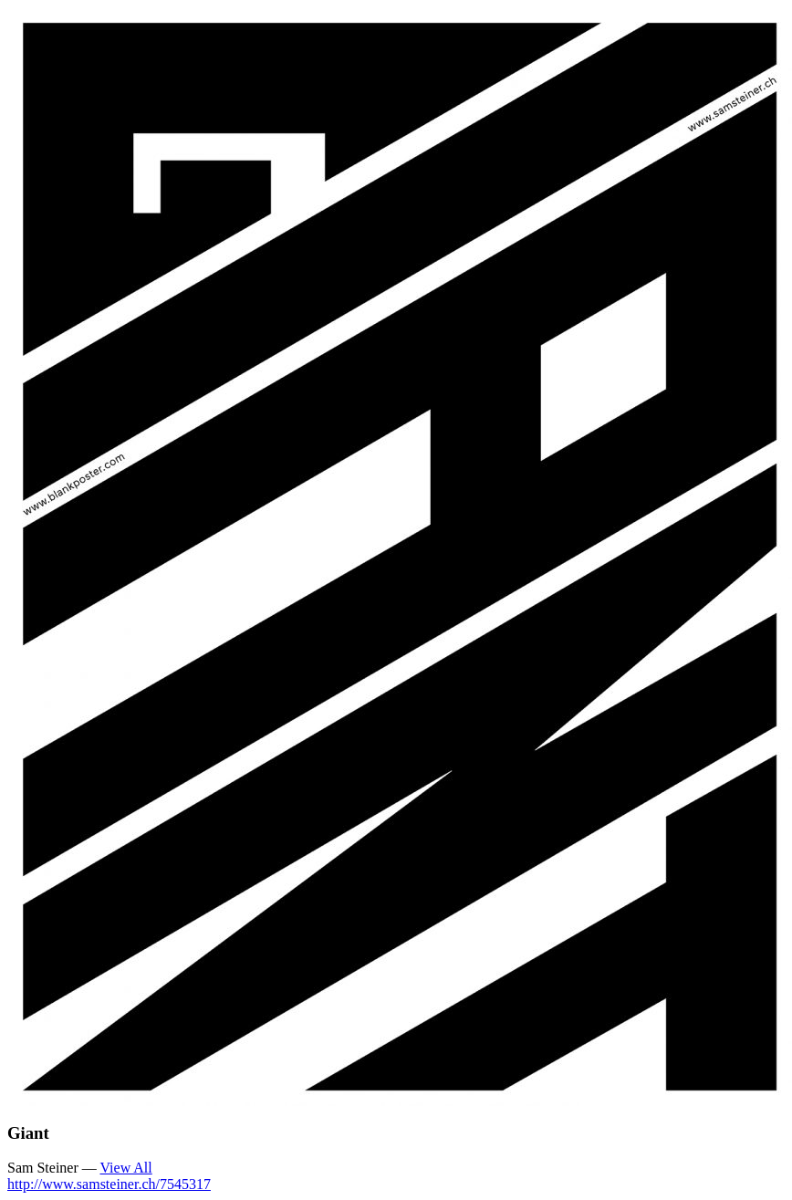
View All (125, 1167)
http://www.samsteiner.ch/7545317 (109, 1184)
